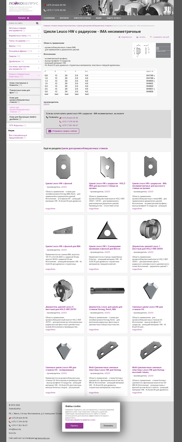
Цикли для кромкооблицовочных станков (94, 26)
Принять (74, 426)
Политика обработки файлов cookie (80, 420)
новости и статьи (82, 18)
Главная (47, 26)
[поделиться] (125, 37)
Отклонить (108, 426)
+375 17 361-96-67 (68, 125)
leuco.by (12, 433)
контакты (64, 18)
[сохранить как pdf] (159, 37)
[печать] (140, 37)
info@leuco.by (15, 429)
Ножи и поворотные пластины (64, 26)
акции (98, 18)
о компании (49, 18)
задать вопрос (114, 18)
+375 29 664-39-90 (55, 5)
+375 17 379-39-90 (55, 10)
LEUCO (46, 104)
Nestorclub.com (44, 438)
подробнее (50, 209)
